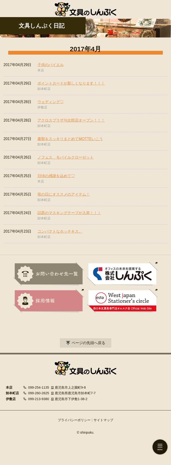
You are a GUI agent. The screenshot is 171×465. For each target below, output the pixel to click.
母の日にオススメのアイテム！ (63, 194)
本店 (40, 70)
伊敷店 (42, 107)
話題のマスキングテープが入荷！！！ (69, 213)
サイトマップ (103, 420)
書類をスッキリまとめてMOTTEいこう (70, 139)
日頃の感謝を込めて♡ (56, 176)
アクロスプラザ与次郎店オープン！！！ (71, 120)
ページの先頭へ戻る (88, 343)
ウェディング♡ (50, 102)
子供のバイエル (50, 65)
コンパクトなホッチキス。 (59, 231)
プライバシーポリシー (74, 420)
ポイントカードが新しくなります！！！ (71, 83)
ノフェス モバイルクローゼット (65, 157)
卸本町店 (44, 89)
